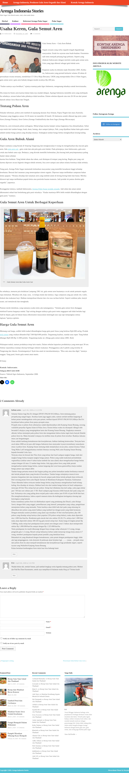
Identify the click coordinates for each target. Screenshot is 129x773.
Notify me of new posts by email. (13, 643)
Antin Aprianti (37, 720)
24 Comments (20, 684)
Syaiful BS (36, 710)
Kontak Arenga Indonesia (82, 2)
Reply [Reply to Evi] (14, 575)
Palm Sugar (57, 21)
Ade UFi (35, 756)
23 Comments (20, 716)
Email (48, 627)
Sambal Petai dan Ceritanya (15, 701)
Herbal (5, 21)
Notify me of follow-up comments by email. (17, 639)
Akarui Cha (36, 735)
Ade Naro (35, 694)
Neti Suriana (36, 746)
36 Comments (21, 706)
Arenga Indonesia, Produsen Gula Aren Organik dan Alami (39, 2)
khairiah (35, 730)
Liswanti (35, 684)
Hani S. (34, 689)
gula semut (4, 335)
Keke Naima (36, 725)
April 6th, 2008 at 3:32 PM (25, 563)
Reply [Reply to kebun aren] (14, 554)
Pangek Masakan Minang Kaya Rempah (17, 734)
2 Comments (36, 34)
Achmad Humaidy (38, 679)
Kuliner (15, 21)
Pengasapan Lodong (7, 661)
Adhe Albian (36, 741)
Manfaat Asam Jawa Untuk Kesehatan (16, 712)
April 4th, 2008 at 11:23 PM (32, 410)
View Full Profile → (70, 734)
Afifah (34, 704)
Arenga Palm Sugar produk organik (46, 189)
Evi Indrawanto (6, 34)
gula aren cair (13, 149)
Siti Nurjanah (36, 699)
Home (5, 2)
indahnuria (36, 751)
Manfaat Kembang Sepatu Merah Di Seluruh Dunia (46, 695)
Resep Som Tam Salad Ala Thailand (17, 680)
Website (48, 633)
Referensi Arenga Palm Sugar (35, 21)
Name (48, 622)
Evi (65, 709)
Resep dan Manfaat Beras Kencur (16, 691)
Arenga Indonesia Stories (21, 10)
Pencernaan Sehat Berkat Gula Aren (74, 661)
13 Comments (20, 727)
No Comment (22, 738)
